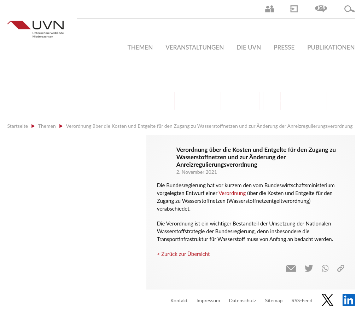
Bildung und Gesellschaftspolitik (208, 101)
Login (294, 8)
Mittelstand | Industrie (250, 101)
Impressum (208, 300)
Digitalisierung (272, 101)
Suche (349, 8)
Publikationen (331, 47)
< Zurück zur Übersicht (183, 254)
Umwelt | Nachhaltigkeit (314, 101)
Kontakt (179, 300)
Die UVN (249, 47)
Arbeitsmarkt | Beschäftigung (187, 101)
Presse (284, 47)
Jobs (321, 8)
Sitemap (274, 300)
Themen (140, 47)
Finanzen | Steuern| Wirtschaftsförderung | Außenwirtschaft (229, 101)
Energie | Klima (293, 101)
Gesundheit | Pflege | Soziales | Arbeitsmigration (335, 101)
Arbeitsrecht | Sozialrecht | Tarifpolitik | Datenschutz (166, 101)
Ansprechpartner (269, 8)
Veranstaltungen (194, 47)
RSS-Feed (301, 300)
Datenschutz (242, 300)
